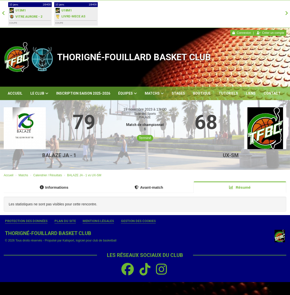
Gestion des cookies (138, 221)
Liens (251, 93)
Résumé (239, 187)
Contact (272, 93)
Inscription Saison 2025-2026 (83, 93)
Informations (54, 187)
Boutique (202, 93)
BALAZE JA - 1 (59, 155)
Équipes (127, 93)
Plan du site (65, 221)
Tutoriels (228, 93)
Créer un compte (270, 33)
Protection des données (26, 221)
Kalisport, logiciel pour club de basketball (89, 240)
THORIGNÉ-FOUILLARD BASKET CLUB (134, 57)
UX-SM (231, 155)
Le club (39, 93)
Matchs (154, 93)
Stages (178, 93)
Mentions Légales (98, 221)
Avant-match (149, 187)
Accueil (15, 93)
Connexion (241, 33)
